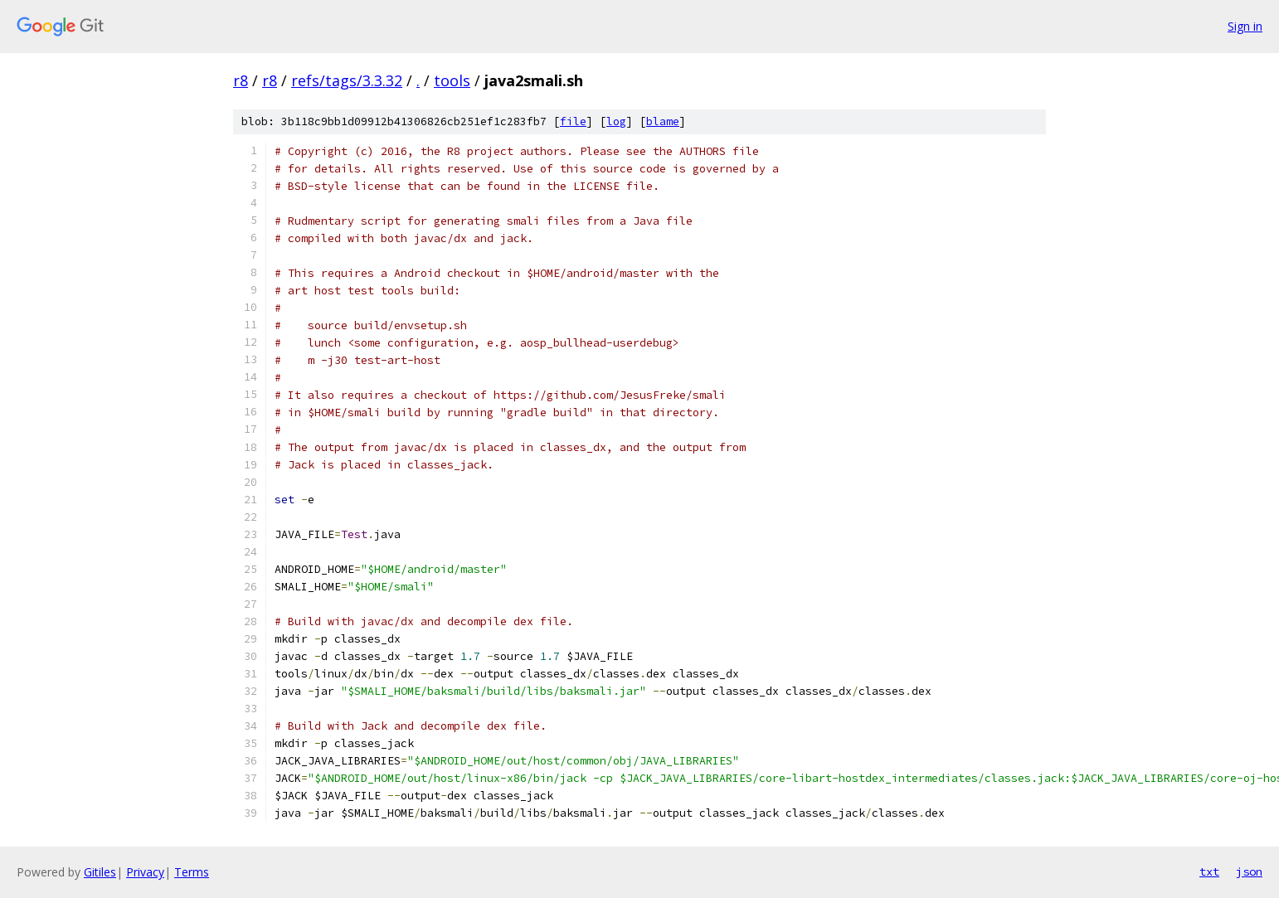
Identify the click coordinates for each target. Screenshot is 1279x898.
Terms (191, 872)
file (573, 121)
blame (662, 121)
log (616, 121)
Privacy (145, 872)
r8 (240, 80)
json (1249, 871)
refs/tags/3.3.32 (346, 80)
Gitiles (100, 872)
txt (1209, 871)
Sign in (1245, 26)
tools (452, 80)
